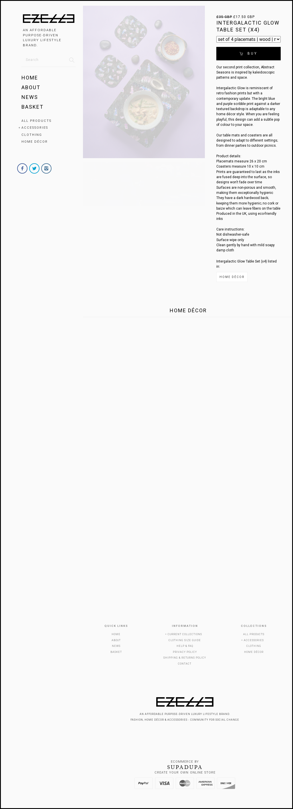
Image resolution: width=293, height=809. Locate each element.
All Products (36, 121)
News (29, 97)
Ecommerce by (185, 762)
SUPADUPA (185, 767)
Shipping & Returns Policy (184, 657)
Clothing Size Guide (185, 640)
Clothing (31, 135)
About (30, 87)
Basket (32, 107)
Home (29, 78)
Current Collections (185, 634)
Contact (184, 663)
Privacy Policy (185, 652)
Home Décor (34, 142)
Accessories (34, 128)
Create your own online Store (185, 772)
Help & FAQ (185, 646)
